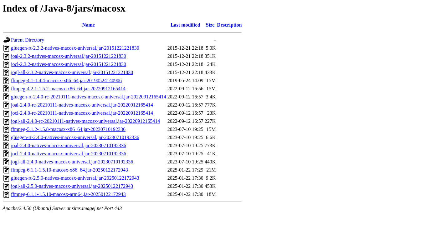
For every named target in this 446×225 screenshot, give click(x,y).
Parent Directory (27, 39)
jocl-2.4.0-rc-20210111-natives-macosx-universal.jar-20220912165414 (82, 113)
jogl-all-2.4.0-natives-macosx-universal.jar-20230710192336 (72, 161)
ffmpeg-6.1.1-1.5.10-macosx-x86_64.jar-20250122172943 (69, 169)
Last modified (185, 25)
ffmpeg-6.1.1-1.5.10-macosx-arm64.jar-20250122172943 (68, 194)
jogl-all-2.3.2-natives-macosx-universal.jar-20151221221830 (72, 72)
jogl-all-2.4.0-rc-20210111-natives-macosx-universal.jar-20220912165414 (85, 121)
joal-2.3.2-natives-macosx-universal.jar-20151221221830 (68, 56)
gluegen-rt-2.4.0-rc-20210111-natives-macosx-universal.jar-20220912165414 (88, 96)
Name (88, 25)
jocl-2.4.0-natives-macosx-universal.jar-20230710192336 (68, 153)
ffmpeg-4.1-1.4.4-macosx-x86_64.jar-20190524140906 (66, 80)
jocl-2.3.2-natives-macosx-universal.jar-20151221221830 (68, 64)
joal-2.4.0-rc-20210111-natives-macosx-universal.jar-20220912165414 (82, 105)
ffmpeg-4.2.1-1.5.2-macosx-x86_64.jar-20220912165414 (68, 88)
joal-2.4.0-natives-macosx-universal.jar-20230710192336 (68, 145)
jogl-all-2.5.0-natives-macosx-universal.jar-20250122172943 (72, 186)
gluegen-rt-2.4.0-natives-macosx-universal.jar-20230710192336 (75, 137)
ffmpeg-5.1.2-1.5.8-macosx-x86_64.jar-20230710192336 (68, 129)
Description (229, 25)
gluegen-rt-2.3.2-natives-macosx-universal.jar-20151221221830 (75, 48)
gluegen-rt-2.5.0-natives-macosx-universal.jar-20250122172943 (75, 178)
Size (210, 25)
